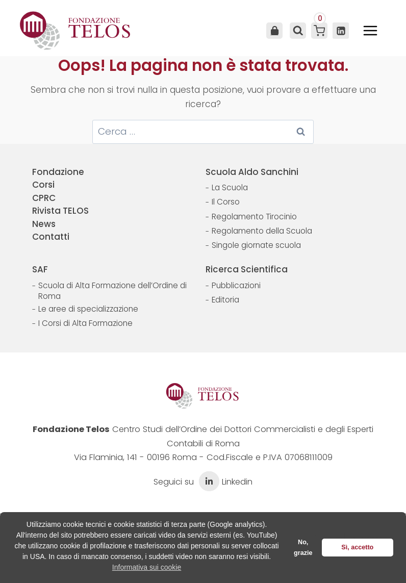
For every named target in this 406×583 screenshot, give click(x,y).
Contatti (50, 237)
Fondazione (58, 172)
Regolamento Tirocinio (254, 216)
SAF (40, 269)
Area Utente (274, 30)
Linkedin (224, 482)
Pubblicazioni (236, 285)
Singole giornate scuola (256, 245)
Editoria (225, 299)
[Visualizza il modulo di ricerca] (297, 30)
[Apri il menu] (370, 30)
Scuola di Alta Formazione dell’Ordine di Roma (112, 291)
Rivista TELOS (60, 211)
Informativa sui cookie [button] (146, 567)
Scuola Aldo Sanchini (252, 172)
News (44, 224)
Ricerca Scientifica (247, 269)
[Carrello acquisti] (319, 30)
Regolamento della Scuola (262, 230)
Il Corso (226, 201)
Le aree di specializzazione (88, 308)
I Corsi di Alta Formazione (85, 323)
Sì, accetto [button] (357, 547)
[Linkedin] (341, 30)
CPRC (44, 198)
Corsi (43, 185)
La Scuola (230, 187)
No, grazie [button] (303, 547)
